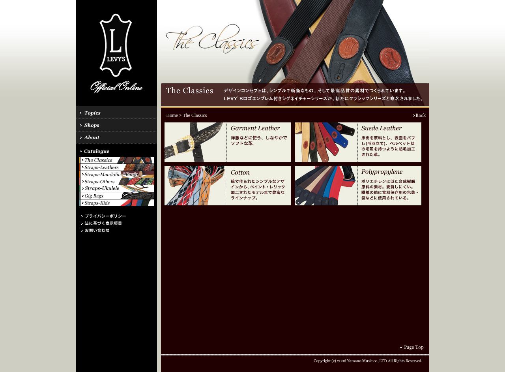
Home (172, 115)
